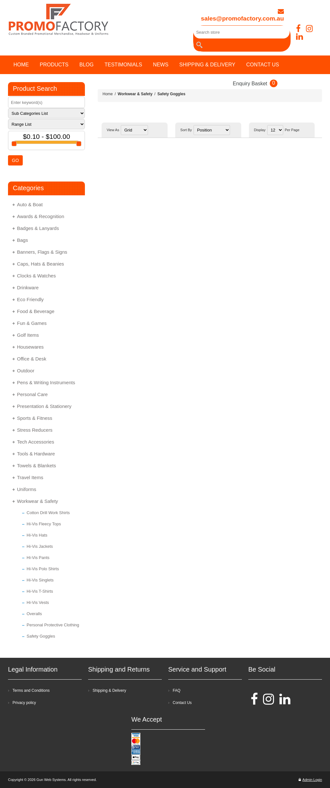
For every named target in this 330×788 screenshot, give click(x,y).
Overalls (34, 613)
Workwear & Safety (37, 501)
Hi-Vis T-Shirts (40, 591)
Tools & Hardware (36, 453)
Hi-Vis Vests (38, 602)
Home (108, 94)
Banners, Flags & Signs (42, 252)
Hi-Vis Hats (37, 535)
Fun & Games (32, 323)
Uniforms (26, 489)
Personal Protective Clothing (53, 625)
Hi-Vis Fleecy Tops (44, 523)
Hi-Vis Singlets (40, 580)
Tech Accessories (35, 442)
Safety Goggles (41, 636)
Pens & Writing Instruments (46, 382)
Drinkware (28, 287)
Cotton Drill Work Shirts (48, 512)
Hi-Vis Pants (38, 557)
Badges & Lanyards (38, 228)
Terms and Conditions (31, 690)
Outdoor (25, 370)
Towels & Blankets (36, 465)
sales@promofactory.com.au (242, 15)
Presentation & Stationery (44, 406)
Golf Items (28, 335)
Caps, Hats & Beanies (40, 264)
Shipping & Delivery (109, 690)
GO (15, 160)
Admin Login (310, 780)
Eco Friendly (30, 299)
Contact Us (182, 702)
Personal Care (32, 394)
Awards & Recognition (40, 216)
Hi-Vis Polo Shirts (43, 568)
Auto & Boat (30, 204)
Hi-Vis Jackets (40, 546)
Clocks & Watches (36, 275)
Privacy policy (24, 702)
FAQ (176, 690)
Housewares (30, 347)
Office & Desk (31, 358)
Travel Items (30, 477)
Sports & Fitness (34, 418)
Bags (22, 240)
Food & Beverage (35, 311)
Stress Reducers (35, 430)
